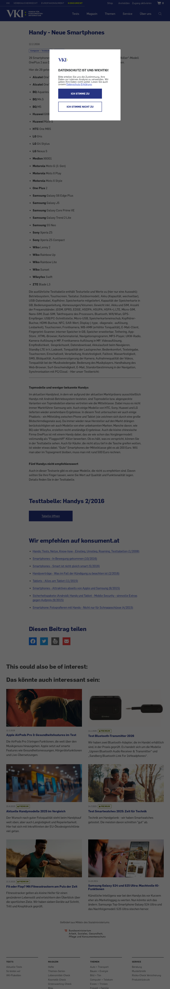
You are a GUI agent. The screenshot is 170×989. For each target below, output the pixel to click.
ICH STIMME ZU (80, 93)
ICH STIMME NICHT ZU (80, 106)
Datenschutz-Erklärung (79, 84)
